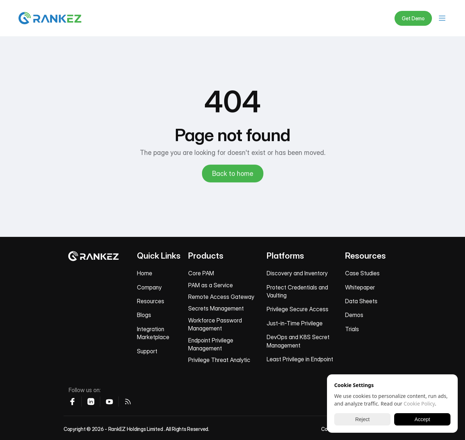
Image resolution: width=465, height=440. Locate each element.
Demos (354, 314)
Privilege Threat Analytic (219, 359)
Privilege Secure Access (297, 309)
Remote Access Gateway (221, 296)
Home (144, 273)
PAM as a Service (210, 285)
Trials (352, 329)
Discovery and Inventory (297, 273)
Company (149, 287)
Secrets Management (216, 308)
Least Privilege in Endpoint (300, 359)
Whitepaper (360, 287)
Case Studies (362, 273)
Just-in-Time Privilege (295, 323)
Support (147, 351)
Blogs (144, 314)
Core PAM (201, 273)
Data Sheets (361, 301)
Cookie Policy (419, 403)
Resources (150, 301)
